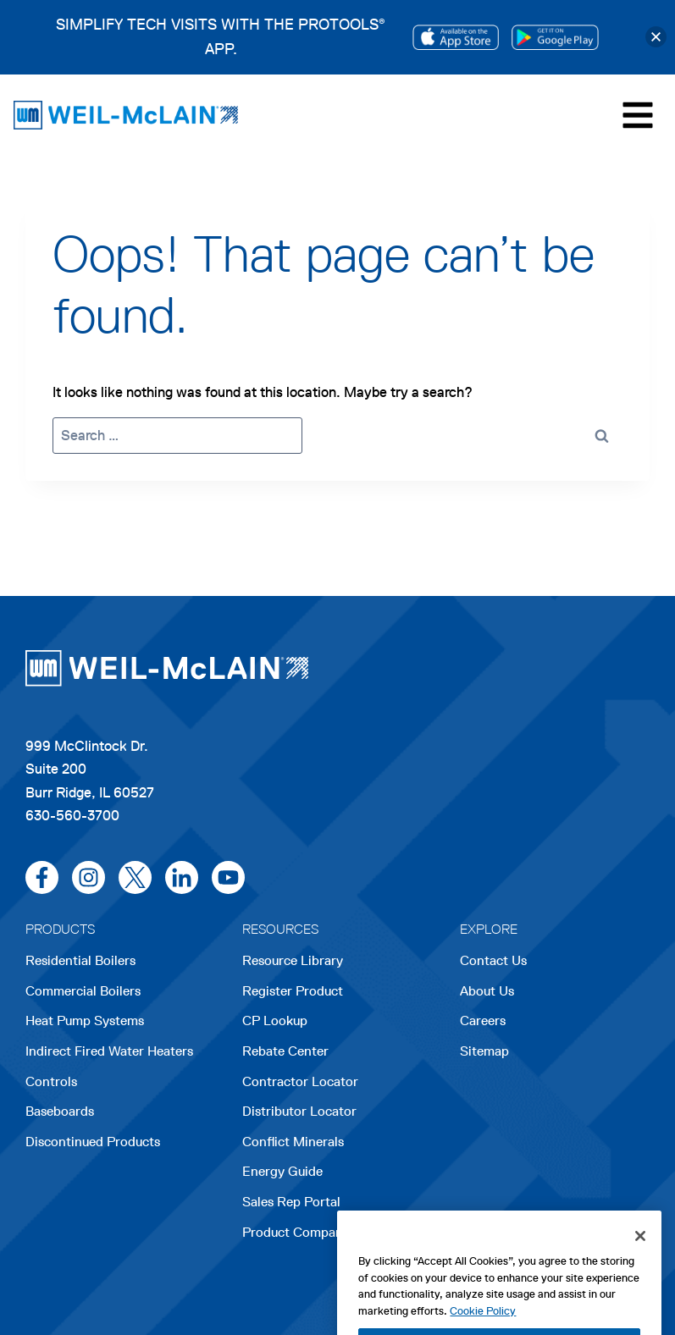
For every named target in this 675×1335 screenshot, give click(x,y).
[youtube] (228, 877)
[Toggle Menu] (637, 115)
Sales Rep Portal (291, 1202)
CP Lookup (274, 1020)
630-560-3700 (72, 815)
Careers (483, 1022)
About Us (487, 991)
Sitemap (484, 1051)
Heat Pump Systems (84, 1020)
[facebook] (41, 877)
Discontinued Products (92, 1142)
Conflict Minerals (293, 1142)
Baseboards (59, 1111)
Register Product (292, 991)
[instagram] (88, 877)
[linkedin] (181, 877)
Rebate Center (285, 1051)
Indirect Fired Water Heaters (109, 1051)
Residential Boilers (80, 960)
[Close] (640, 1264)
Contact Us (493, 960)
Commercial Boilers (83, 991)
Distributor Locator (299, 1111)
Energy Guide (282, 1171)
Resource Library (292, 960)
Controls (51, 1081)
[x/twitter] (135, 877)
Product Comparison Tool (318, 1232)
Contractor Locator (300, 1081)
